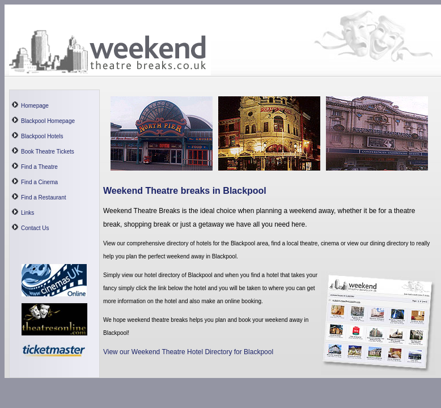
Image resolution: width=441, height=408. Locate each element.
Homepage (35, 106)
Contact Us (35, 228)
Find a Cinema (39, 182)
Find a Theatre (39, 167)
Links (27, 213)
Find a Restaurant (43, 197)
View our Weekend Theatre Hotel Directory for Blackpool (188, 352)
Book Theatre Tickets (47, 151)
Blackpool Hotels (42, 136)
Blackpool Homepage (48, 121)
